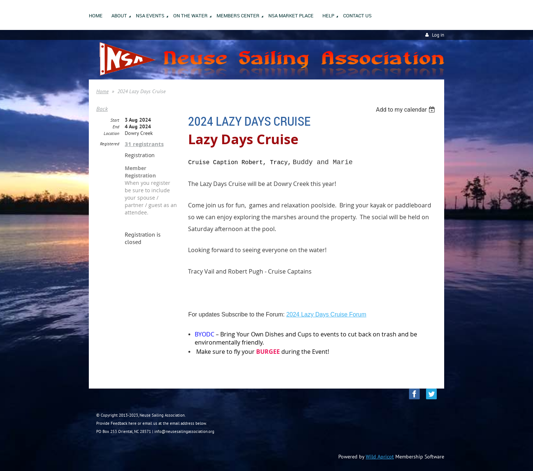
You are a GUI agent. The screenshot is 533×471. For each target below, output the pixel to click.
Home (102, 91)
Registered (109, 143)
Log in (438, 35)
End (116, 126)
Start (114, 120)
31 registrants (144, 144)
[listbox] (406, 109)
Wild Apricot (380, 456)
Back (102, 108)
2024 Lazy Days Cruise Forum (326, 314)
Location (111, 133)
